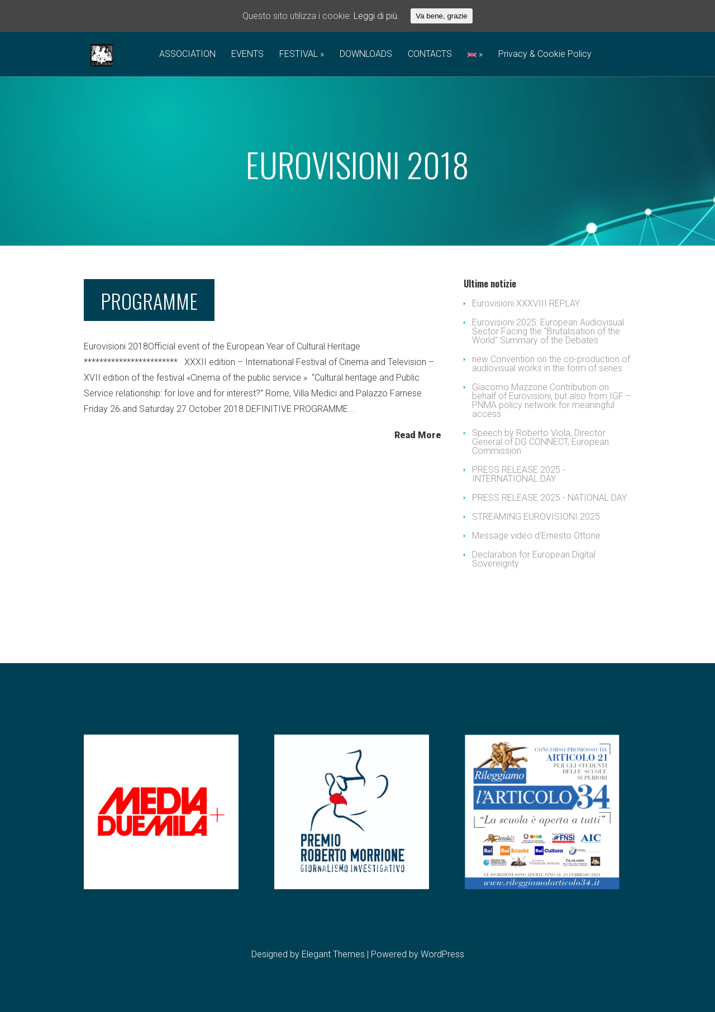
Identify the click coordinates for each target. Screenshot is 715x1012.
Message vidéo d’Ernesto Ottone (536, 535)
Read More (417, 435)
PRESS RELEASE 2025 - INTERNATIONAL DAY (518, 474)
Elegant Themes (333, 954)
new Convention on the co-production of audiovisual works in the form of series (551, 363)
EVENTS (247, 54)
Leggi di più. (376, 16)
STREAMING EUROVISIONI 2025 (536, 516)
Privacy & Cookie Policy (545, 54)
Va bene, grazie (441, 16)
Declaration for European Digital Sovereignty (533, 559)
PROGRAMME (149, 300)
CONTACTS (430, 54)
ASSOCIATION (187, 54)
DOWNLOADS (366, 54)
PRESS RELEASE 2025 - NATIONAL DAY (549, 497)
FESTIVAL (298, 54)
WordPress (442, 954)
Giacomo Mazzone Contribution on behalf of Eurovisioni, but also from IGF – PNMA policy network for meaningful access (551, 400)
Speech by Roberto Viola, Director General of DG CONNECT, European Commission (540, 442)
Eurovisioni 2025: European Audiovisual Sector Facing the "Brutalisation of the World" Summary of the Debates (548, 331)
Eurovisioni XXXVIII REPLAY (526, 303)
